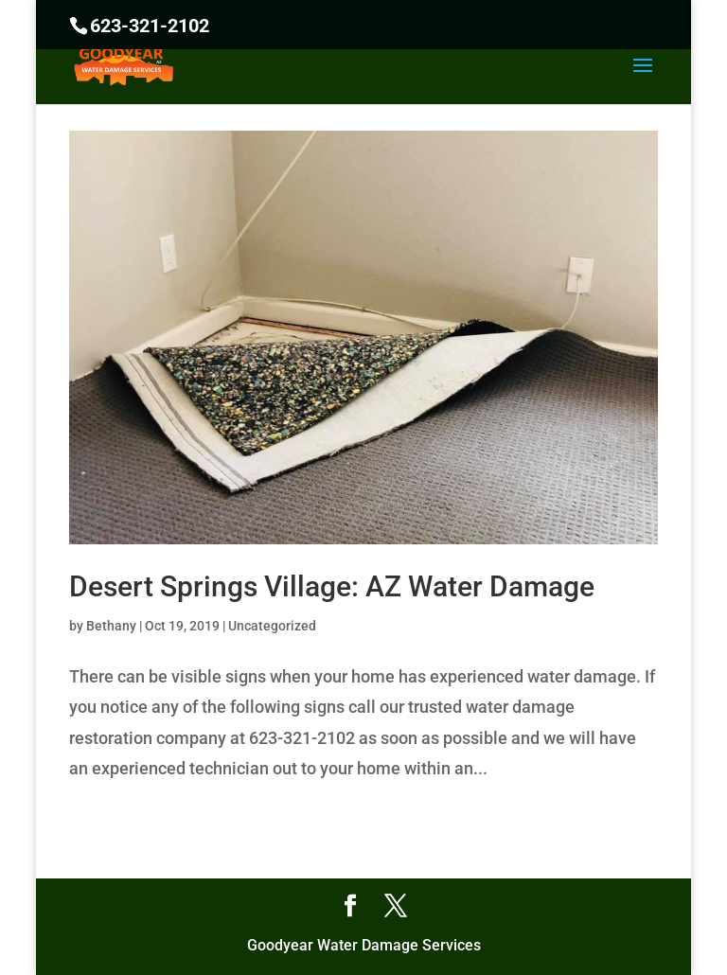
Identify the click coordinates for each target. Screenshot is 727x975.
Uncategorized (272, 625)
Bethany (111, 625)
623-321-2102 (149, 25)
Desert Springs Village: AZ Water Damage (331, 586)
